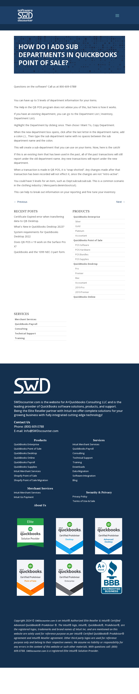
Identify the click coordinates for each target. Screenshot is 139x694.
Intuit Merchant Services (27, 471)
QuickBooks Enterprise (86, 216)
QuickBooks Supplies (25, 466)
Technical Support (25, 333)
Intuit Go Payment (24, 497)
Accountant (81, 235)
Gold (77, 226)
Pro (77, 268)
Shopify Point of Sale (25, 475)
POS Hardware (82, 249)
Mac (77, 278)
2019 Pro (80, 287)
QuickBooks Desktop (85, 263)
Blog (75, 480)
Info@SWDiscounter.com (41, 431)
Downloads (79, 466)
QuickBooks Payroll (26, 324)
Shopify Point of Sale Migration (31, 480)
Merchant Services (25, 319)
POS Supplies (82, 259)
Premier (79, 273)
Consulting (21, 328)
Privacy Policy (80, 496)
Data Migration (81, 471)
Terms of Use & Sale (84, 501)
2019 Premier (82, 292)
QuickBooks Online (84, 296)
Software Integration (84, 475)
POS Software (82, 245)
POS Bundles (81, 254)
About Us (40, 505)
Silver (78, 221)
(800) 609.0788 (34, 427)
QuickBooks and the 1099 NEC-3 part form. (39, 252)
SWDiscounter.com (45, 620)
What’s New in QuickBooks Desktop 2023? (39, 226)
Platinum (79, 230)
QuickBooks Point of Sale (87, 240)
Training (20, 338)
